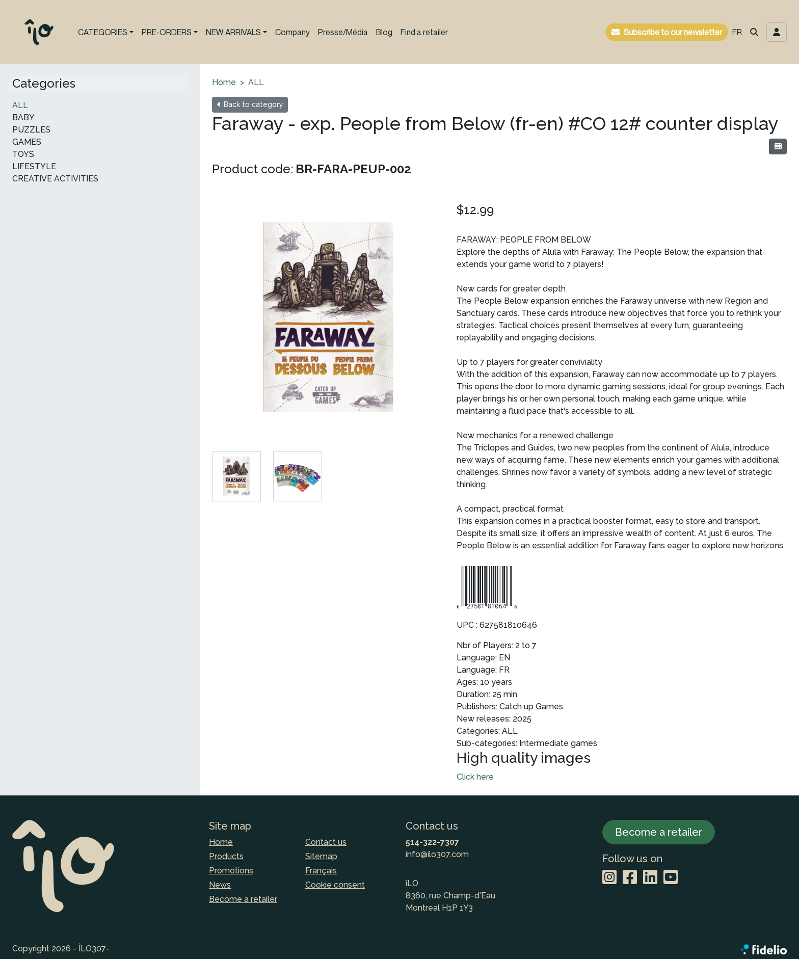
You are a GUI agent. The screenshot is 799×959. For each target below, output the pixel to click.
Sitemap (321, 856)
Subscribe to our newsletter (673, 32)
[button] (754, 32)
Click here (475, 777)
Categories (43, 83)
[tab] (236, 476)
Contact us (326, 842)
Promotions (231, 870)
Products (226, 856)
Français (321, 870)
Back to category (250, 104)
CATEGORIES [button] (102, 32)
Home (224, 82)
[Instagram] (609, 878)
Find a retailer (424, 32)
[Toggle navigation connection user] (776, 32)
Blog (384, 32)
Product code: (253, 169)
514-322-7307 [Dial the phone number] (432, 842)
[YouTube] (670, 878)
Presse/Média (343, 32)
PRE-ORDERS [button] (167, 32)
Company (292, 32)
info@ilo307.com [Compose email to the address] (437, 854)
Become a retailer (243, 899)
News (220, 885)
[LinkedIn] (650, 878)
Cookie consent (335, 885)
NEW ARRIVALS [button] (233, 32)
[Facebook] (630, 878)
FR (737, 32)
